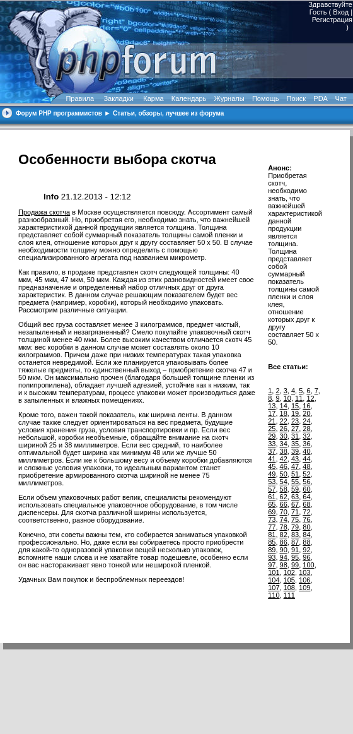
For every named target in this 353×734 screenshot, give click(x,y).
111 (289, 595)
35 (295, 443)
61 (271, 496)
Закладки (118, 98)
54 (283, 481)
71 (295, 512)
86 (283, 542)
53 (271, 481)
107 (273, 587)
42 (283, 459)
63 (295, 496)
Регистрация (332, 19)
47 (295, 466)
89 (271, 549)
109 (304, 587)
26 (283, 428)
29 (271, 436)
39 (295, 451)
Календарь (189, 98)
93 (271, 557)
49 (271, 474)
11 (299, 398)
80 (306, 527)
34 (283, 443)
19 (295, 413)
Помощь (265, 98)
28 (306, 428)
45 (271, 466)
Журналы (229, 98)
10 (287, 398)
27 (295, 428)
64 (306, 496)
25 (271, 428)
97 (271, 565)
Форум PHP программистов (59, 113)
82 (283, 534)
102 (289, 572)
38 (283, 451)
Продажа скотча (44, 212)
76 (306, 519)
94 (283, 557)
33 (271, 443)
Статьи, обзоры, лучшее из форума (168, 113)
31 (295, 436)
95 (295, 557)
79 (295, 527)
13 (271, 406)
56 (306, 481)
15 (295, 406)
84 (306, 534)
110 (273, 595)
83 (295, 534)
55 (295, 481)
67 (295, 504)
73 (271, 519)
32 (306, 436)
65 (271, 504)
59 (295, 489)
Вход (341, 12)
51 (295, 474)
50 (283, 474)
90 (283, 549)
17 (271, 413)
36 (306, 443)
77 (271, 527)
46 (283, 466)
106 (304, 580)
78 (283, 527)
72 (306, 512)
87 (295, 542)
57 (271, 489)
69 (271, 512)
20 (306, 413)
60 (306, 489)
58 (283, 489)
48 (306, 466)
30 (283, 436)
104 (273, 580)
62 (283, 496)
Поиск (296, 98)
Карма (153, 98)
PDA (320, 98)
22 (283, 421)
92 (306, 549)
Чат (340, 98)
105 (289, 580)
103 (304, 572)
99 (295, 565)
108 (289, 587)
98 (283, 565)
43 (295, 459)
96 (306, 557)
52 (306, 474)
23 (295, 421)
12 (310, 398)
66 (283, 504)
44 (306, 459)
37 (271, 451)
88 (306, 542)
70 (283, 512)
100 (308, 565)
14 (283, 406)
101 (273, 572)
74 (283, 519)
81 (271, 534)
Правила (80, 98)
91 (295, 549)
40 (306, 451)
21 (271, 421)
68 (306, 504)
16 (306, 406)
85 (271, 542)
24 (306, 421)
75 (295, 519)
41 (271, 459)
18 (283, 413)
